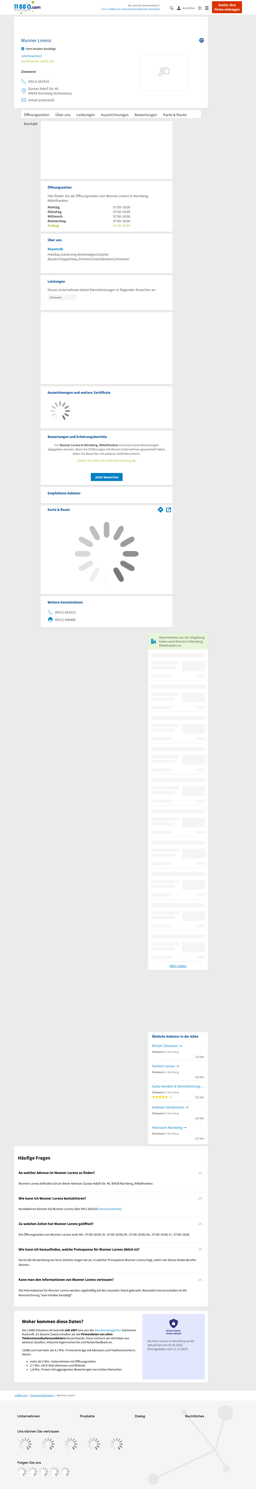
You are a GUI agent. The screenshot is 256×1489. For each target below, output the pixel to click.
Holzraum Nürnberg (167, 1127)
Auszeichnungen (115, 114)
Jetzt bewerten (107, 477)
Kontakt (31, 123)
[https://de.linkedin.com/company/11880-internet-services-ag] (54, 1471)
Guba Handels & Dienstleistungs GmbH (178, 1086)
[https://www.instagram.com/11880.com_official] (32, 1471)
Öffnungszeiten (36, 114)
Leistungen (85, 114)
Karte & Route (175, 114)
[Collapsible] (200, 1173)
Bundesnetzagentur (108, 1330)
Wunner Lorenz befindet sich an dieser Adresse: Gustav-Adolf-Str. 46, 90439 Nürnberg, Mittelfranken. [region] (86, 1183)
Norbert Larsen (163, 1066)
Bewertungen (146, 114)
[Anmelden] (187, 8)
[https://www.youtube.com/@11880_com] (65, 1471)
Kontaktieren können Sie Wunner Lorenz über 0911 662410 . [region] (70, 1209)
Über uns (62, 114)
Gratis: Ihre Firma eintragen (227, 7)
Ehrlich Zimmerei (165, 1045)
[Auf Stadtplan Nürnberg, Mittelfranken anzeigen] (168, 509)
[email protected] (109, 1209)
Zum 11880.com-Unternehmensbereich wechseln (130, 9)
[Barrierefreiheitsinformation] (201, 8)
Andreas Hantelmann (168, 1107)
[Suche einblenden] (173, 8)
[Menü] (208, 8)
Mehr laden (178, 966)
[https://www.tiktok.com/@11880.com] (43, 1471)
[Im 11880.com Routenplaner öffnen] (161, 509)
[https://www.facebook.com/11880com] (21, 1471)
